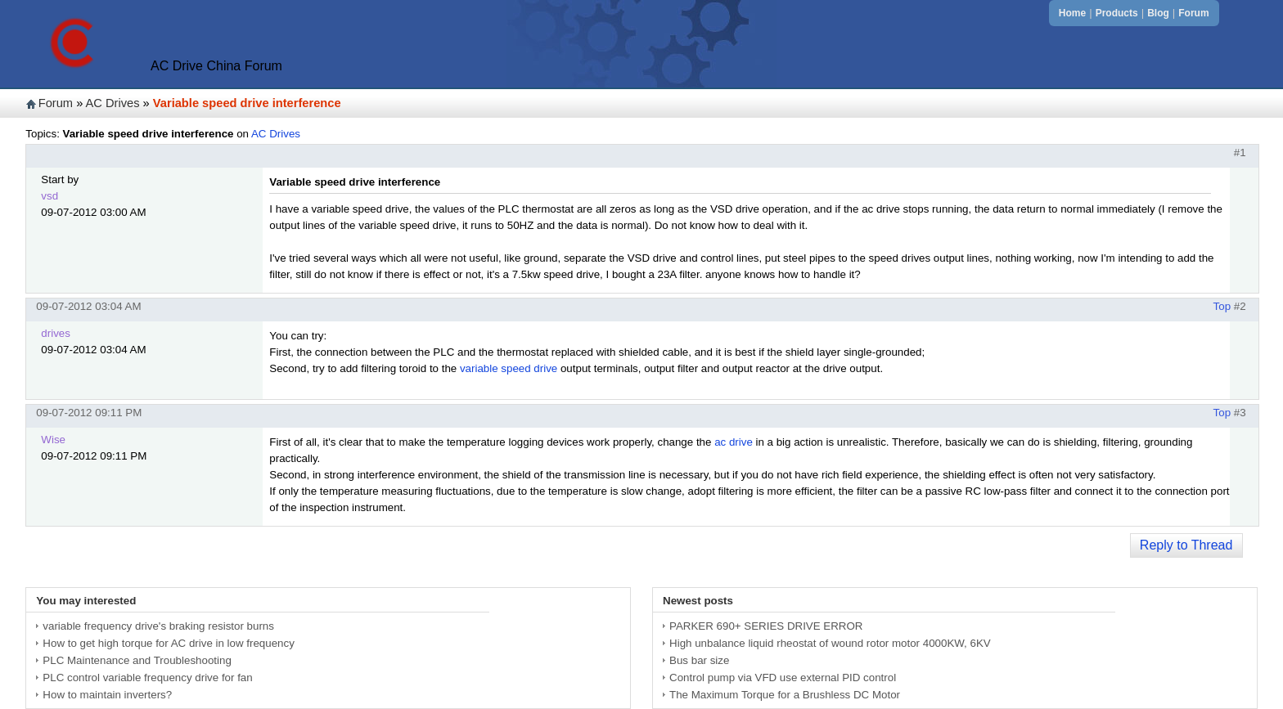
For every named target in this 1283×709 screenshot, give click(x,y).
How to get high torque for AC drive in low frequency (168, 643)
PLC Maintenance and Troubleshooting (137, 660)
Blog (1158, 13)
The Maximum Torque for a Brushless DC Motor (784, 695)
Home (1072, 13)
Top (1222, 306)
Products (1117, 13)
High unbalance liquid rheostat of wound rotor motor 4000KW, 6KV (830, 643)
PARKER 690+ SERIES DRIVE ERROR (765, 626)
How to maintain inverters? (107, 695)
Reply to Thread (1186, 545)
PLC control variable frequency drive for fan (147, 677)
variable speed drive (508, 368)
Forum (1193, 13)
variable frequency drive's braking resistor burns (158, 626)
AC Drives (113, 103)
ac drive (733, 442)
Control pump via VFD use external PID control (782, 677)
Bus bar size (699, 660)
